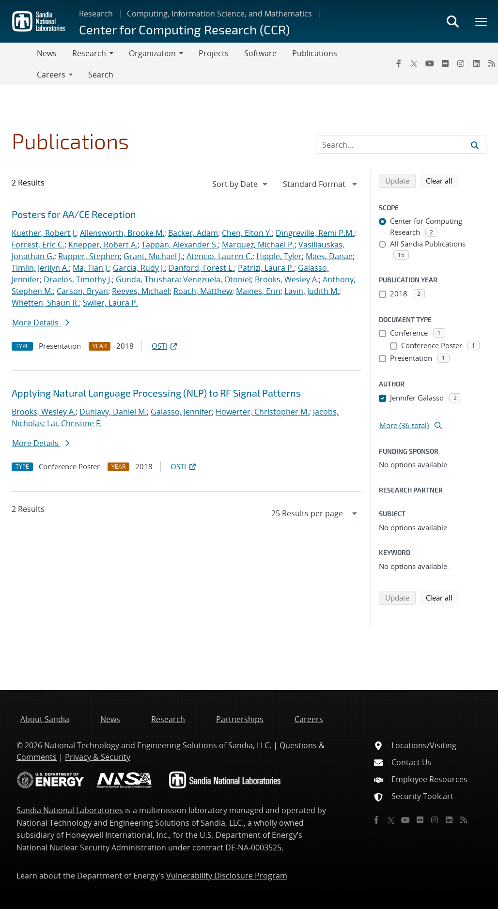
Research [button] (89, 53)
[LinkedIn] (476, 63)
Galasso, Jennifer (181, 411)
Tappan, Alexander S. (179, 244)
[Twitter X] (414, 63)
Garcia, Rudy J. (139, 267)
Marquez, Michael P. (258, 244)
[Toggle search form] (452, 21)
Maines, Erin (258, 291)
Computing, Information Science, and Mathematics (219, 13)
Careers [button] (51, 74)
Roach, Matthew (202, 291)
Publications (314, 53)
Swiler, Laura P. (110, 302)
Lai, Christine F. (74, 423)
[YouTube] (429, 63)
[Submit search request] (474, 145)
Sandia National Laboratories (69, 810)
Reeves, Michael (141, 291)
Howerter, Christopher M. (262, 411)
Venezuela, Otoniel (217, 279)
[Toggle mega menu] (481, 21)
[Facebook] (398, 63)
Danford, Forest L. (201, 267)
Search (100, 74)
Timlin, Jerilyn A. (40, 267)
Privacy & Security (97, 757)
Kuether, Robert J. (44, 233)
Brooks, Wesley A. (287, 279)
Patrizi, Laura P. (266, 267)
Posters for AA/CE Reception (74, 214)
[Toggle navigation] (18, 64)
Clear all (442, 180)
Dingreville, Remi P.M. (315, 233)
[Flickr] (445, 63)
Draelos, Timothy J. (78, 279)
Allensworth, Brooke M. (122, 233)
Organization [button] (152, 53)
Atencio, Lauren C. (219, 256)
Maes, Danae (329, 256)
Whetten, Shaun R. (45, 302)
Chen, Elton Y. (247, 233)
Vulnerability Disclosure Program (226, 875)
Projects (214, 53)
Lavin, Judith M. (311, 291)
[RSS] (463, 820)
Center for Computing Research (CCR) (184, 29)
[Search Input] (401, 145)
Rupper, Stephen (89, 256)
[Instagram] (460, 63)
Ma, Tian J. (91, 267)
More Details (40, 322)
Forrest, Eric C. (38, 244)
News (47, 53)
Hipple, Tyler (279, 256)
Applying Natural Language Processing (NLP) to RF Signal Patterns (156, 393)
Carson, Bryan (82, 291)
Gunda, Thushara (147, 279)
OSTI (165, 346)
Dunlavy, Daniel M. (113, 411)
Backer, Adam (193, 233)
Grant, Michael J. (153, 256)
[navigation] (240, 184)
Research (96, 13)
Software (260, 53)
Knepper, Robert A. (103, 244)
